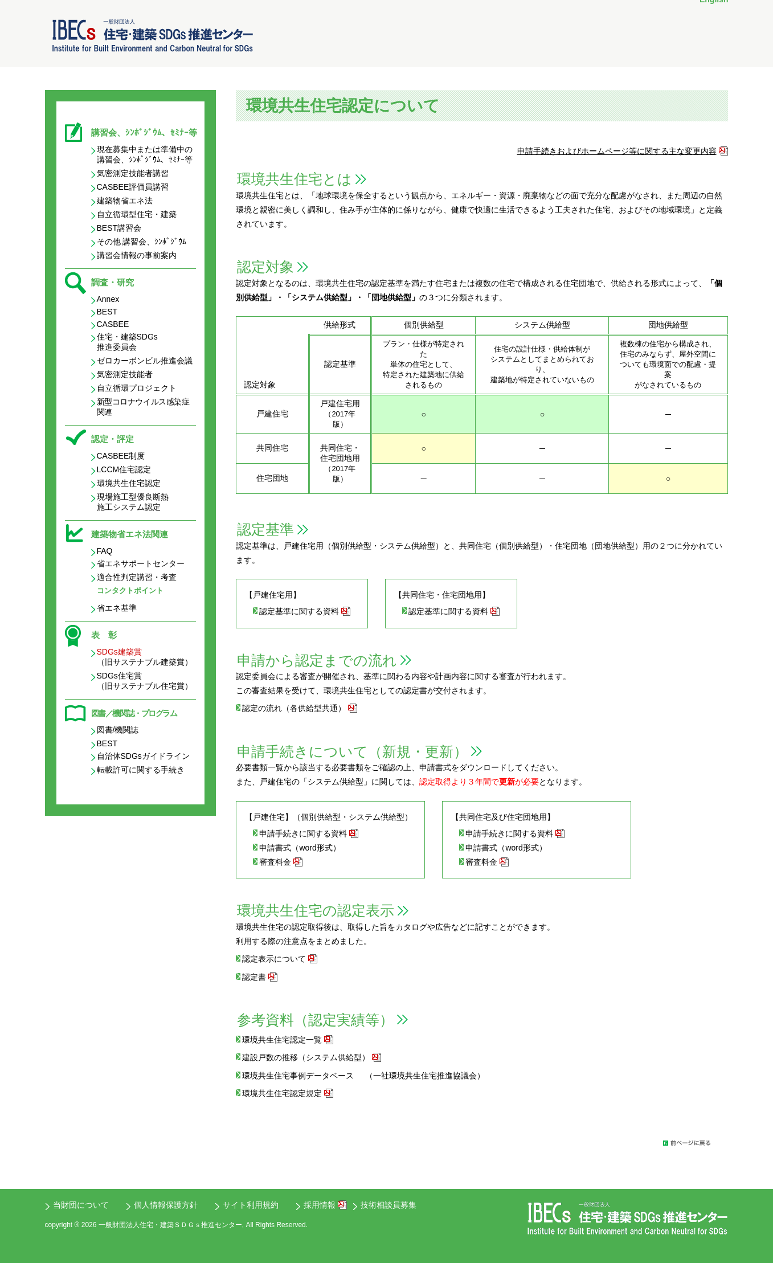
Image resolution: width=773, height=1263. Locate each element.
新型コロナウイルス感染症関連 (143, 406)
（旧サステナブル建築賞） (145, 657)
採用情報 (320, 1204)
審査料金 (275, 861)
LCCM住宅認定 (124, 469)
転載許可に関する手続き (141, 769)
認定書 (254, 977)
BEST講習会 (119, 227)
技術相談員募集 (388, 1204)
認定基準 (265, 529)
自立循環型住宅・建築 (137, 214)
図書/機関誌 (118, 729)
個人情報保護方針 (166, 1204)
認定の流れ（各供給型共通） (294, 708)
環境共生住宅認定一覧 (282, 1039)
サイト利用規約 (251, 1204)
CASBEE (113, 324)
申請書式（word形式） (299, 847)
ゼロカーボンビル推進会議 (145, 360)
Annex (108, 299)
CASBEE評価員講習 (133, 186)
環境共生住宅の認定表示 (315, 910)
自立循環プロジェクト (137, 388)
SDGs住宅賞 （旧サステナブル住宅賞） (145, 680)
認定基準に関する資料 (299, 611)
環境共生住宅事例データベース (298, 1075)
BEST (107, 311)
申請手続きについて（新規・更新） (352, 751)
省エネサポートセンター (141, 563)
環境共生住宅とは (294, 179)
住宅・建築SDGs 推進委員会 (127, 341)
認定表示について (274, 958)
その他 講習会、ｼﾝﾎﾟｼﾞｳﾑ (142, 241)
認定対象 (265, 267)
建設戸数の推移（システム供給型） (306, 1057)
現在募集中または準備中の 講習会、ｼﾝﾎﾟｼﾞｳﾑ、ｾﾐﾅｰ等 (145, 154)
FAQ (105, 550)
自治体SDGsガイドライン (143, 756)
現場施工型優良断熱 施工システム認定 (133, 502)
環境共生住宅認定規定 (282, 1093)
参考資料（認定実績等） (315, 1020)
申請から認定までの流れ (317, 660)
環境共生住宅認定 (129, 483)
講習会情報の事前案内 (137, 255)
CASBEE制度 (121, 455)
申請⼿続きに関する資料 (303, 833)
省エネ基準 (117, 607)
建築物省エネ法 (125, 200)
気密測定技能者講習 (133, 173)
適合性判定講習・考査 (137, 577)
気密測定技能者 (125, 374)
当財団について (81, 1204)
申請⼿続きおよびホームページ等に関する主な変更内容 (617, 151)
